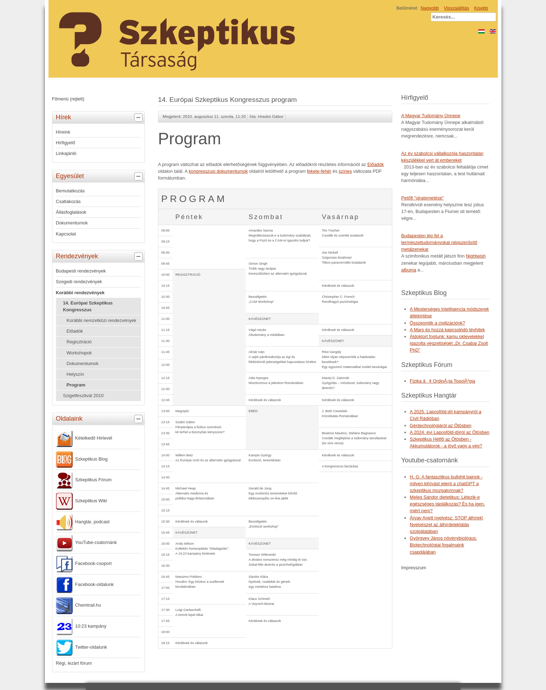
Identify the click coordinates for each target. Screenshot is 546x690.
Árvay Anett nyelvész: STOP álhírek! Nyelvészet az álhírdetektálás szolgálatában (446, 524)
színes (345, 171)
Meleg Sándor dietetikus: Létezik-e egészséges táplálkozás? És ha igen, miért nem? (447, 503)
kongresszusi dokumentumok (218, 171)
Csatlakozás (68, 201)
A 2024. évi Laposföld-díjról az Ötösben (449, 432)
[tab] (139, 117)
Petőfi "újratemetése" (422, 198)
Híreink (63, 132)
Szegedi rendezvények (79, 281)
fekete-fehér (319, 171)
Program (76, 385)
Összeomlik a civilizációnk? (437, 323)
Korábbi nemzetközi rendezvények (102, 320)
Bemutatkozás (70, 190)
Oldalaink (100, 419)
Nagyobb (429, 8)
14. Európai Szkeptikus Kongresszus (88, 306)
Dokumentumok (72, 222)
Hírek (100, 117)
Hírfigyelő (65, 142)
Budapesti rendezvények (81, 271)
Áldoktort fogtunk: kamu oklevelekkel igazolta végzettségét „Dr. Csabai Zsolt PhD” (449, 343)
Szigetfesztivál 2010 (83, 395)
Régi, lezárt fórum (74, 663)
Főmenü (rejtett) (68, 99)
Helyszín (75, 374)
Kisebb (481, 8)
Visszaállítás (456, 8)
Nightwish (475, 256)
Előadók (75, 331)
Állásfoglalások (71, 212)
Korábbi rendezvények (80, 292)
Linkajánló (66, 153)
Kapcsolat (66, 234)
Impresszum (413, 567)
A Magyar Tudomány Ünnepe (430, 115)
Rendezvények (100, 256)
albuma (408, 270)
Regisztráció (79, 341)
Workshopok (79, 353)
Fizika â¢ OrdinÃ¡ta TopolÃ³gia (442, 381)
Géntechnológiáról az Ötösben (440, 425)
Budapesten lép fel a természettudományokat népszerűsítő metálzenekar (439, 242)
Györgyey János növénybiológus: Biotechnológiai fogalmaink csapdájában (443, 544)
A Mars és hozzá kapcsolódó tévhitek (447, 329)
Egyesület (100, 176)
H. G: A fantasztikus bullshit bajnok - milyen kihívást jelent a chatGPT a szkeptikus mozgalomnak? (446, 483)
